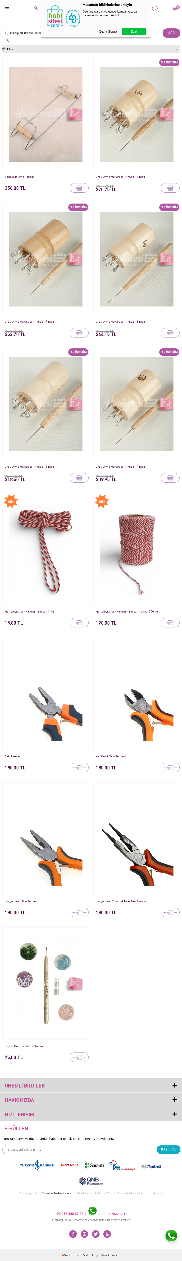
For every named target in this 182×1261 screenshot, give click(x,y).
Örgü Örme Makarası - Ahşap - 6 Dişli (121, 321)
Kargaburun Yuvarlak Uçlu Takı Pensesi (122, 901)
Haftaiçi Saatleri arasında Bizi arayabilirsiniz (91, 1220)
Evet (134, 31)
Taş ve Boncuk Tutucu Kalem (24, 1046)
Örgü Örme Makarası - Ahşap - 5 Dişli (30, 466)
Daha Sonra (108, 31)
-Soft (66, 1255)
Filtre (10, 49)
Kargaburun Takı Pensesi (21, 901)
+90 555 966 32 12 (107, 1214)
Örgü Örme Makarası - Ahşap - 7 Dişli (30, 321)
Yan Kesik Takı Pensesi (111, 756)
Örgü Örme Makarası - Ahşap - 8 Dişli (121, 176)
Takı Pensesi (13, 756)
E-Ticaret (76, 1255)
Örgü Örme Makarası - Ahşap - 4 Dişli (121, 466)
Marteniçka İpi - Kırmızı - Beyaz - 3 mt (30, 611)
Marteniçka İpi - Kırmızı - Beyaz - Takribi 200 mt (127, 611)
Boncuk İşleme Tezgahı (20, 176)
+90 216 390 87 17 (69, 1214)
